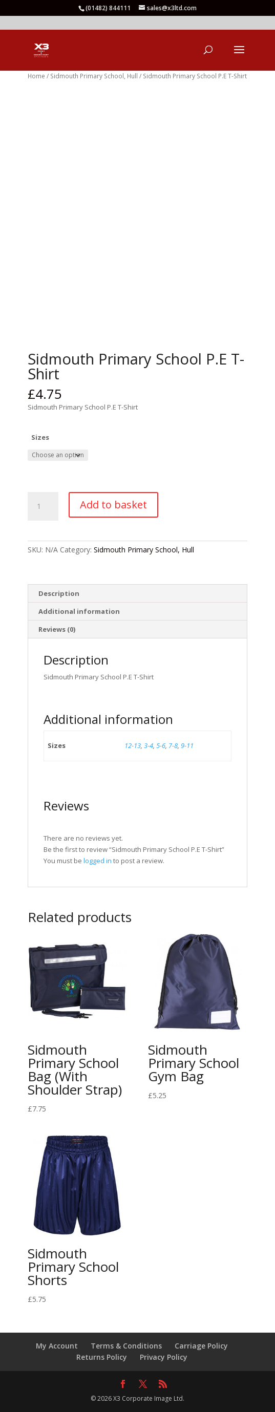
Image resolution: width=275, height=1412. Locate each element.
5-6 (160, 745)
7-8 (173, 745)
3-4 (148, 745)
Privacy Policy (163, 1357)
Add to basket (113, 504)
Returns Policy (101, 1357)
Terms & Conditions (126, 1346)
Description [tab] (58, 593)
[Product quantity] (43, 506)
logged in (97, 860)
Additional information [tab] (79, 611)
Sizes (40, 437)
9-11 (187, 745)
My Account (57, 1346)
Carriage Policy (201, 1346)
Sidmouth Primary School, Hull (94, 76)
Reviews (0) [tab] (56, 629)
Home (36, 76)
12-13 (132, 745)
